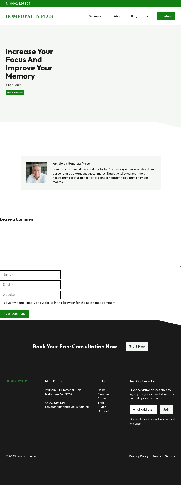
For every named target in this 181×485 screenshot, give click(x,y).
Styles (102, 407)
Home (102, 390)
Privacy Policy (138, 456)
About (118, 16)
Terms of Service (164, 456)
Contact (166, 16)
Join (166, 410)
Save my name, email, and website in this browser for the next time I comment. (60, 303)
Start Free (137, 346)
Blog (134, 16)
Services (99, 16)
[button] (147, 16)
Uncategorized (15, 92)
